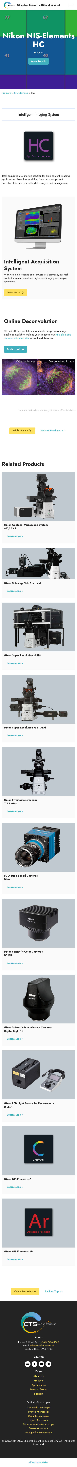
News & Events (38, 1389)
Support (38, 1394)
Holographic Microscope (38, 1432)
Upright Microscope (38, 1416)
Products (6, 93)
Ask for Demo (22, 430)
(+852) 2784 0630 (49, 1342)
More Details (38, 61)
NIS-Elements (21, 93)
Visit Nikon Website (25, 1291)
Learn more (15, 292)
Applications (39, 1385)
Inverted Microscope (39, 1411)
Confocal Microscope (38, 1407)
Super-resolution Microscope (38, 1424)
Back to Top (54, 1291)
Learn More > (15, 536)
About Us (38, 1376)
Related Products (53, 430)
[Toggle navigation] (71, 5)
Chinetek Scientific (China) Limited (38, 5)
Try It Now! (15, 349)
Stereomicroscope (38, 1428)
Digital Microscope (39, 1420)
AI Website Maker (38, 1462)
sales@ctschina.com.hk (42, 1345)
